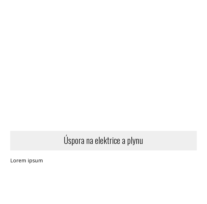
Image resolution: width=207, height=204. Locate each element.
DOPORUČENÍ (98, 15)
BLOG (155, 29)
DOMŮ (67, 15)
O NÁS (128, 29)
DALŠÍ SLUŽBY (167, 15)
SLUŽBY (130, 15)
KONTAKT (180, 29)
